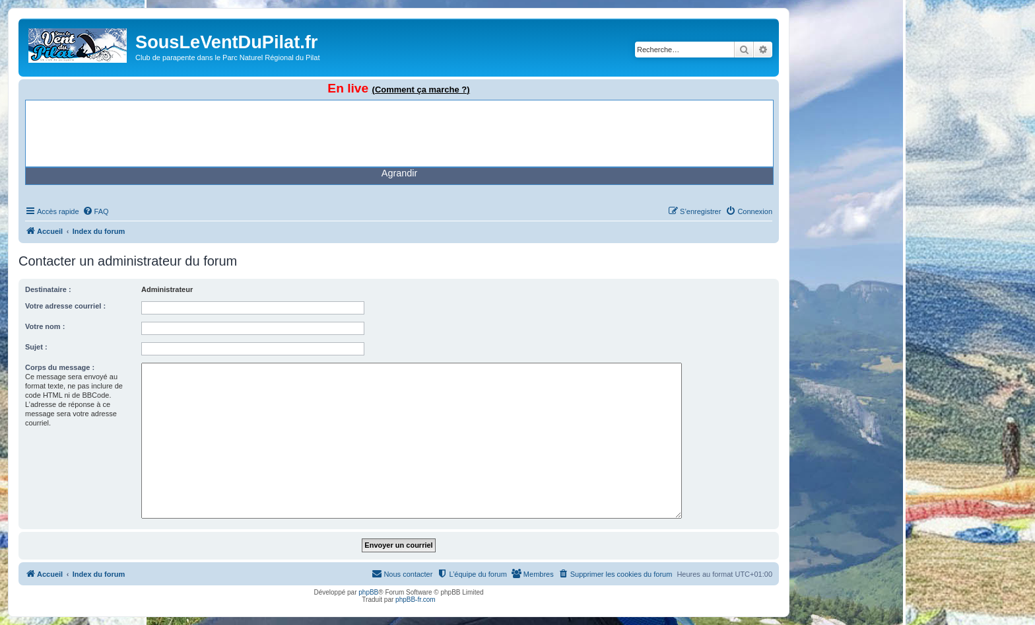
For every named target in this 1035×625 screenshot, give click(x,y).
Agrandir (399, 173)
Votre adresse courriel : (65, 306)
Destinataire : (48, 289)
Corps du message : (59, 367)
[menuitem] (96, 211)
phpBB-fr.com (415, 599)
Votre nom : (45, 326)
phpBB (368, 592)
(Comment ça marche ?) (421, 89)
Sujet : (36, 347)
